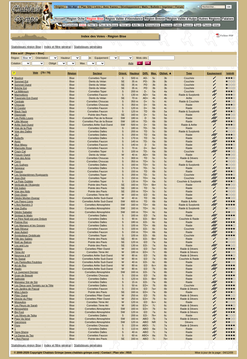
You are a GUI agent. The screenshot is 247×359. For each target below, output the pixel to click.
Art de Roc (20, 265)
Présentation (70, 25)
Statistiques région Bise (26, 47)
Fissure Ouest (22, 154)
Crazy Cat (20, 151)
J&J (17, 134)
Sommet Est (21, 81)
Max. (154, 73)
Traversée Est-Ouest (26, 98)
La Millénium (22, 91)
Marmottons (21, 94)
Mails (145, 6)
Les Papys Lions (24, 201)
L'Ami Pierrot (22, 338)
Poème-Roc (21, 222)
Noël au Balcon (23, 242)
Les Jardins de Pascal (27, 288)
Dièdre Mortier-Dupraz (27, 198)
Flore (17, 325)
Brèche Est (21, 88)
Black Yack (21, 111)
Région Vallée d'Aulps (182, 18)
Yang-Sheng (21, 332)
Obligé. (164, 73)
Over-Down (21, 194)
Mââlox (19, 248)
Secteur (97, 73)
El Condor (20, 108)
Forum (179, 6)
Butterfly (19, 138)
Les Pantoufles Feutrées (28, 262)
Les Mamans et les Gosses (30, 225)
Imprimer (167, 6)
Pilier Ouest (21, 295)
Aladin (18, 268)
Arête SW (137, 25)
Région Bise (95, 18)
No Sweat (20, 258)
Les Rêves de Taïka (26, 315)
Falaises (227, 18)
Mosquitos (20, 302)
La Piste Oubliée (24, 181)
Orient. (123, 73)
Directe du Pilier (23, 298)
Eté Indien (20, 188)
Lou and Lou (22, 245)
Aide (130, 63)
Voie (35, 72)
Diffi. (145, 73)
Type (189, 73)
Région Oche (76, 18)
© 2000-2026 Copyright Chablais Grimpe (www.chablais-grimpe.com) (56, 352)
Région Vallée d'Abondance (124, 18)
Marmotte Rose (23, 148)
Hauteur (134, 73)
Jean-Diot (20, 178)
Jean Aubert (21, 232)
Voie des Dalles (23, 131)
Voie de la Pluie (23, 128)
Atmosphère (152, 25)
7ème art (125, 25)
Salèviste (20, 278)
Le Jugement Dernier (26, 272)
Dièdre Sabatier (23, 212)
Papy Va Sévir (22, 318)
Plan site (118, 352)
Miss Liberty (21, 292)
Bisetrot (19, 78)
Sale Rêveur (22, 228)
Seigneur (20, 168)
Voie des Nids (22, 191)
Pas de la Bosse (108, 25)
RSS (129, 352)
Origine (59, 6)
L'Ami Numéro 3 (24, 204)
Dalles (177, 25)
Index (83, 25)
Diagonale (20, 114)
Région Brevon (155, 18)
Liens (97, 6)
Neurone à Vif (22, 255)
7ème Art (20, 252)
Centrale (19, 101)
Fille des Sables (23, 238)
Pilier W (92, 25)
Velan (216, 25)
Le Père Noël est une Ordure (31, 218)
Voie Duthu (21, 208)
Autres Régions (209, 18)
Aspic (18, 141)
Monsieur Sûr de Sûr (26, 282)
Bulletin (155, 6)
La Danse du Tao (24, 335)
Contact (106, 352)
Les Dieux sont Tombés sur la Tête (34, 285)
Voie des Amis (22, 158)
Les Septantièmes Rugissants (31, 174)
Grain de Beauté (24, 275)
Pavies (207, 25)
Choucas (167, 25)
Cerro (18, 161)
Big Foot (19, 312)
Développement (130, 6)
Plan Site (86, 6)
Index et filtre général (57, 47)
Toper (198, 25)
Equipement (214, 73)
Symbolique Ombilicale (27, 235)
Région (72, 73)
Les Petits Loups (24, 118)
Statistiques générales (88, 47)
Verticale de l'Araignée (27, 184)
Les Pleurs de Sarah (26, 305)
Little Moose (21, 121)
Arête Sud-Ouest (24, 124)
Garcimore (20, 322)
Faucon (188, 25)
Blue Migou (21, 144)
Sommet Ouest (23, 84)
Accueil (60, 18)
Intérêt (230, 73)
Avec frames (110, 6)
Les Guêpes (21, 164)
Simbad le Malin (24, 215)
